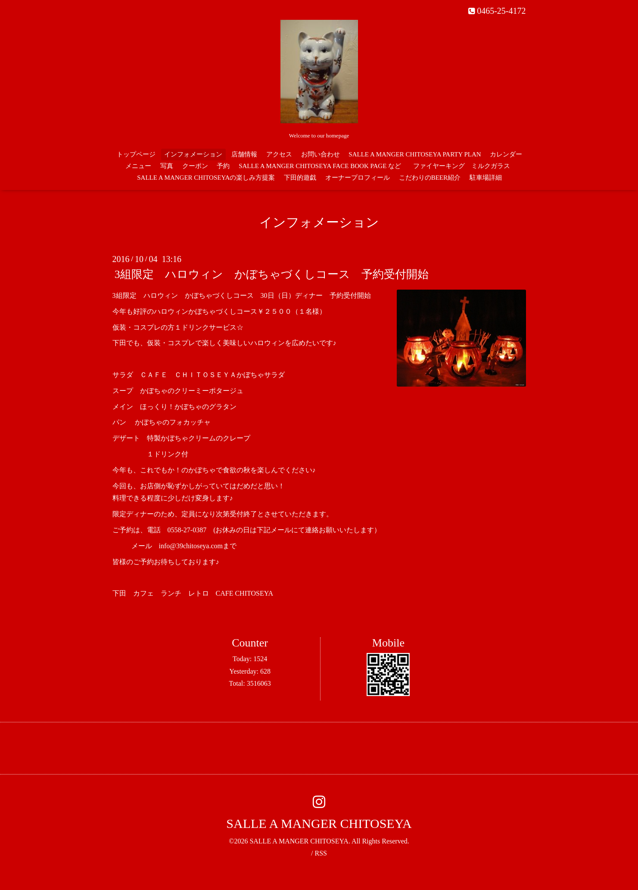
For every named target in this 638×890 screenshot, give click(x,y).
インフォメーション (193, 154)
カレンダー (506, 154)
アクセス (279, 154)
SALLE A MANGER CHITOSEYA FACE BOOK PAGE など (320, 165)
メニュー (138, 165)
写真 (166, 165)
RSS (320, 853)
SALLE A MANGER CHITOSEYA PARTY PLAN (415, 154)
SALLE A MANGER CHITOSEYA (318, 823)
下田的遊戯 (300, 177)
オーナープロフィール (357, 177)
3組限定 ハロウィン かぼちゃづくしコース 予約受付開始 (272, 274)
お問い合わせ (320, 154)
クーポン (195, 165)
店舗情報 (244, 154)
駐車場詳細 (486, 177)
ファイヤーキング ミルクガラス (465, 165)
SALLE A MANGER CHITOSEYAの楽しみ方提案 (206, 177)
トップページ (136, 154)
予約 (223, 165)
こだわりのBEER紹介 (430, 177)
